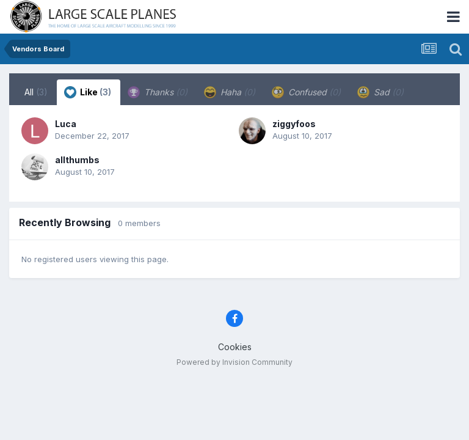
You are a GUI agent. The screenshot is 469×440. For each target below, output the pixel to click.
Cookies (235, 347)
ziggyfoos (294, 124)
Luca (65, 124)
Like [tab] (87, 92)
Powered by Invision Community (234, 362)
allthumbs (77, 160)
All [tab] (36, 92)
